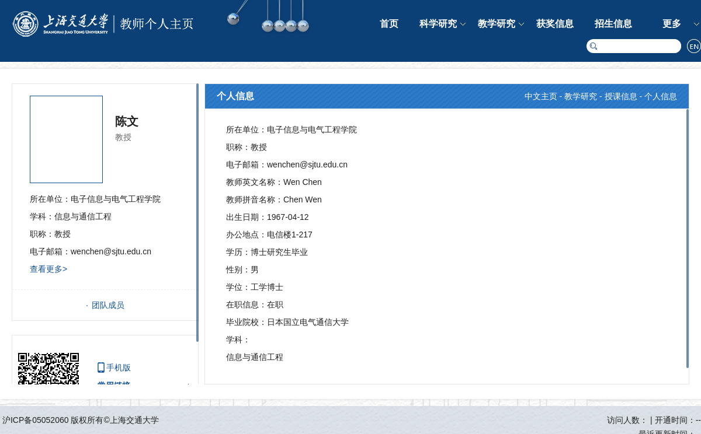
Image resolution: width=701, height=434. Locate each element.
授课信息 (621, 96)
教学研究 (496, 24)
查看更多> (48, 269)
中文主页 (541, 96)
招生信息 (613, 24)
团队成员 (108, 305)
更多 (671, 24)
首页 (389, 24)
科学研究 (438, 24)
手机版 (118, 367)
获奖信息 (555, 24)
